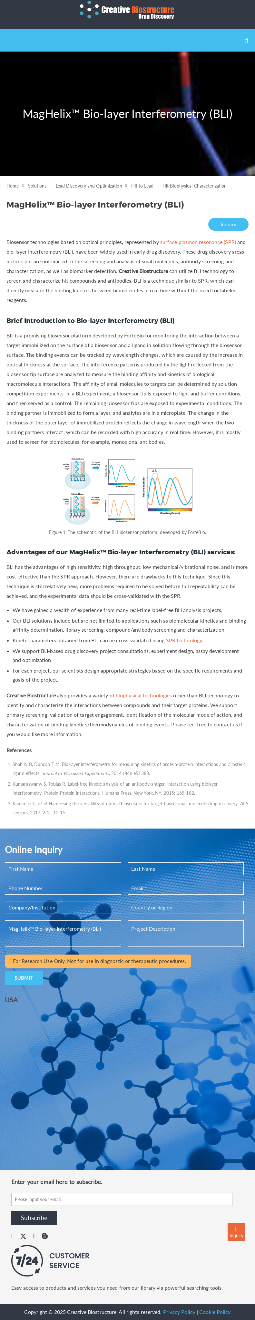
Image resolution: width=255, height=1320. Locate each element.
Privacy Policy (179, 1312)
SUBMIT (24, 978)
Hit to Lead (142, 186)
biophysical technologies (144, 695)
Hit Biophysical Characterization (194, 186)
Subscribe (34, 1217)
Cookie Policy (214, 1312)
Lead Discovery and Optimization (89, 186)
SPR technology (184, 640)
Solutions (37, 186)
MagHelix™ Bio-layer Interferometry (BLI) (63, 933)
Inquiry (229, 224)
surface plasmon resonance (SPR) (198, 242)
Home (12, 186)
